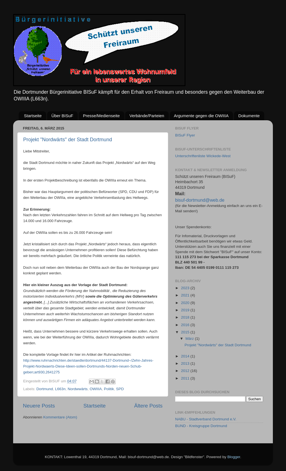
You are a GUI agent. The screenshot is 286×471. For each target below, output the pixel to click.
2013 (185, 363)
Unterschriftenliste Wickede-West (203, 156)
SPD (120, 389)
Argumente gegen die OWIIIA (201, 115)
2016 (185, 325)
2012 (185, 371)
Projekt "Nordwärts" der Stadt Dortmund (67, 139)
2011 (185, 378)
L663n (60, 389)
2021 (185, 295)
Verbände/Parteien (146, 115)
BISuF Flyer (185, 135)
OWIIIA (96, 389)
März (190, 338)
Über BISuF (62, 115)
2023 (185, 288)
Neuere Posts (39, 406)
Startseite (33, 115)
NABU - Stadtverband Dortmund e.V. (205, 419)
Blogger (233, 457)
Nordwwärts (77, 389)
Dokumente (249, 115)
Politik (109, 389)
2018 (185, 317)
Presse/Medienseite (101, 115)
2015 (185, 332)
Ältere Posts (148, 406)
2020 (185, 303)
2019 (185, 310)
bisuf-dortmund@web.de (200, 199)
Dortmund (44, 389)
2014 (185, 356)
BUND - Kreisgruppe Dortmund (201, 426)
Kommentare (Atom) (60, 417)
